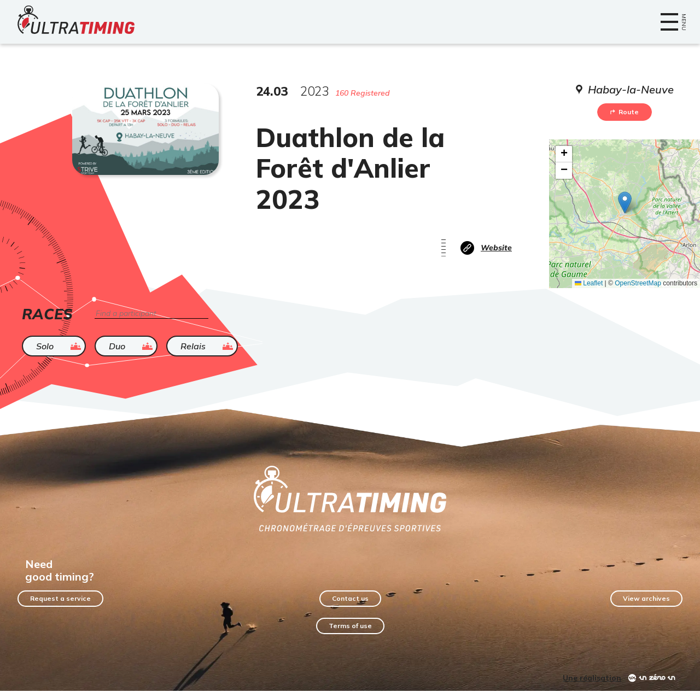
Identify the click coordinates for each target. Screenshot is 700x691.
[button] (625, 202)
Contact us (350, 598)
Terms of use (350, 626)
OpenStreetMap (638, 283)
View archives (646, 598)
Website (496, 247)
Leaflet (589, 283)
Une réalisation (592, 678)
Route (624, 112)
